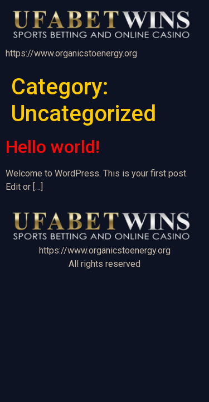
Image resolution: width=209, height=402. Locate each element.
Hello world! (53, 146)
